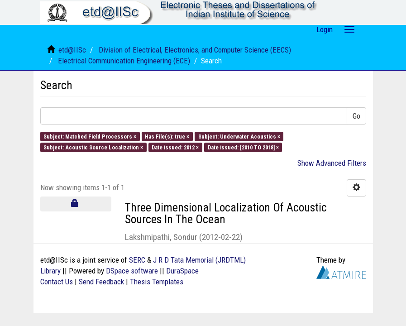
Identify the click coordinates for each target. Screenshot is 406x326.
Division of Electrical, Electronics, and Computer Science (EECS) (195, 49)
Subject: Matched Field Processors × (89, 136)
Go (356, 115)
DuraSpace (182, 270)
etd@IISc (72, 49)
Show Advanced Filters (331, 163)
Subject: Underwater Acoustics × (239, 136)
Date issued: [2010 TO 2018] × (243, 147)
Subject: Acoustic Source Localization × (93, 147)
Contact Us (56, 281)
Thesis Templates (156, 281)
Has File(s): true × (167, 136)
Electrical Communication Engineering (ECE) (124, 60)
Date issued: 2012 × (175, 147)
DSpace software (132, 270)
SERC (137, 259)
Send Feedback (101, 281)
